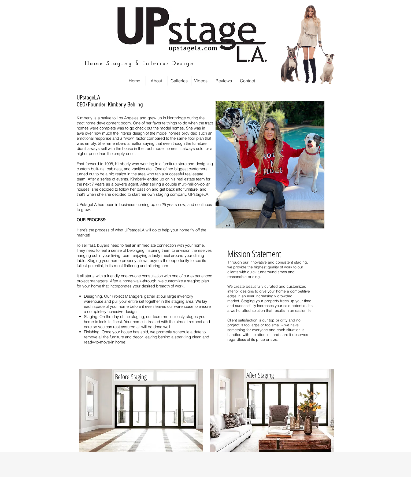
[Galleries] (179, 81)
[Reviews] (223, 81)
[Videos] (201, 81)
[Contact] (247, 81)
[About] (156, 81)
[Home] (134, 81)
